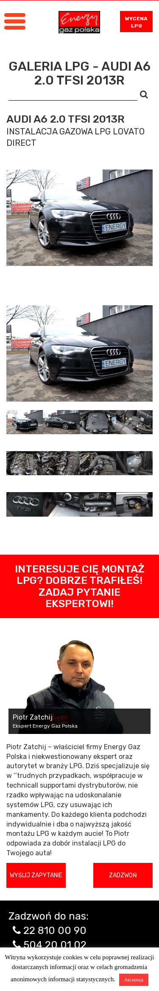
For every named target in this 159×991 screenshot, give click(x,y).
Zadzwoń (123, 875)
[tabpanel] (79, 353)
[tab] (24, 422)
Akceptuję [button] (133, 979)
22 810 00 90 (54, 930)
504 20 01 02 (54, 945)
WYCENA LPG (136, 22)
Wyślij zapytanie (36, 875)
